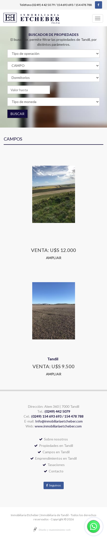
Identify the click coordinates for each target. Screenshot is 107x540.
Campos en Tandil (54, 452)
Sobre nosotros (53, 439)
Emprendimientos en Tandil (53, 458)
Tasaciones (54, 465)
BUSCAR (17, 114)
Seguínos (53, 485)
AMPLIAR (53, 258)
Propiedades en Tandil (53, 445)
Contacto (53, 471)
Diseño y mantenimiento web (55, 529)
